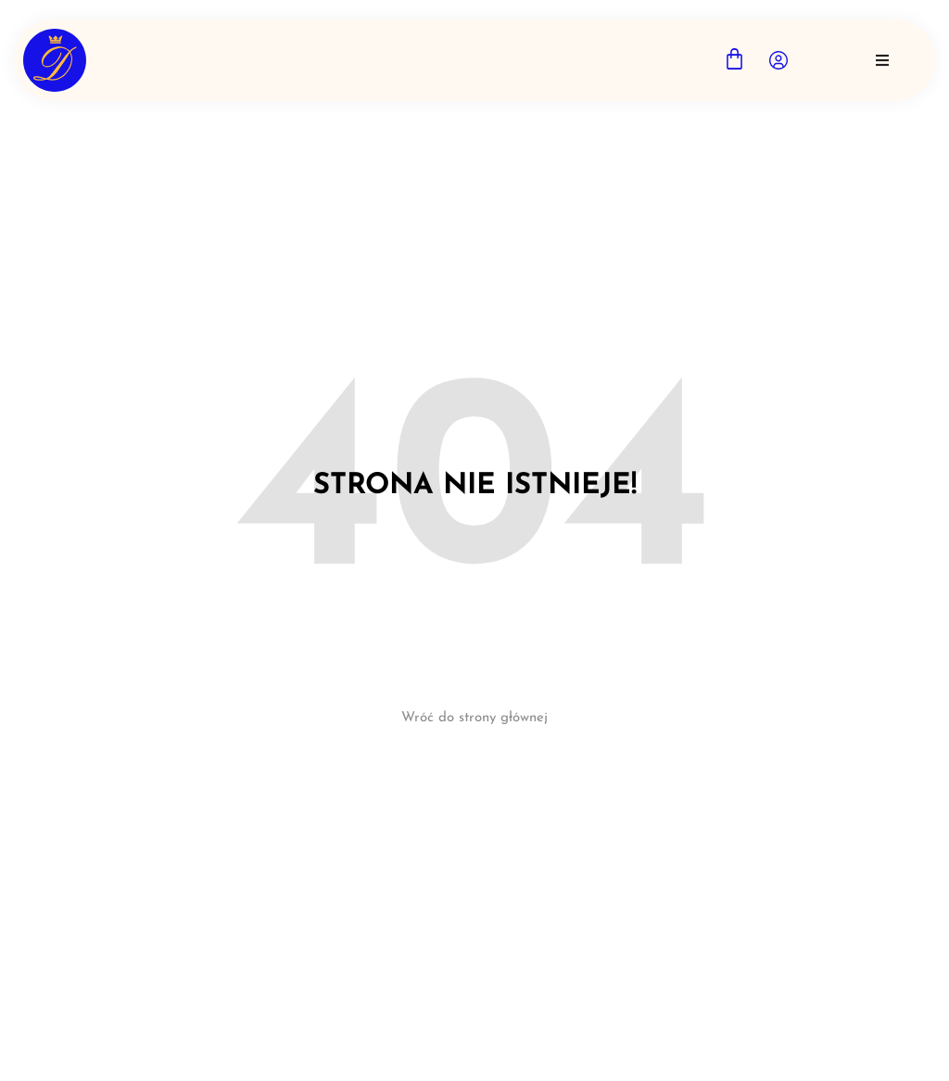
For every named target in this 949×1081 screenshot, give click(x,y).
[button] (882, 60)
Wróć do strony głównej (474, 718)
